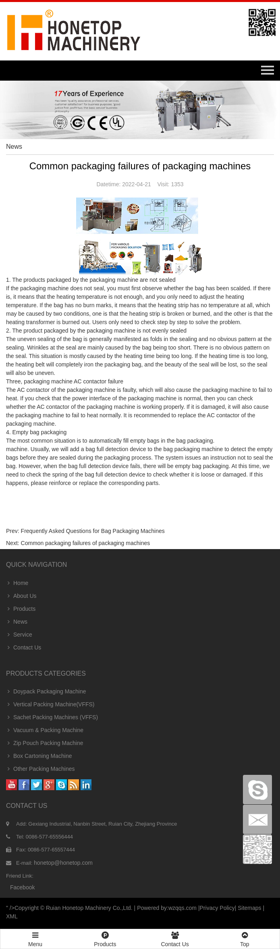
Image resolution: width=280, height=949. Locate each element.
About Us (21, 596)
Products (20, 609)
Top (245, 938)
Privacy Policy (217, 908)
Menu (35, 935)
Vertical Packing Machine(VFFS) (50, 704)
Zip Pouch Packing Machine (44, 743)
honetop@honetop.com (63, 863)
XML (12, 916)
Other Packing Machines (40, 769)
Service (19, 634)
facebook (22, 887)
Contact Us (23, 647)
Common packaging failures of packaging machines (85, 543)
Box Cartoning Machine (39, 756)
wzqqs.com (182, 908)
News (16, 621)
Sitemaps (249, 908)
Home (17, 583)
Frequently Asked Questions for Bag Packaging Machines (93, 531)
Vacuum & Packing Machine (44, 730)
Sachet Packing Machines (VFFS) (52, 717)
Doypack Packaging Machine (46, 691)
